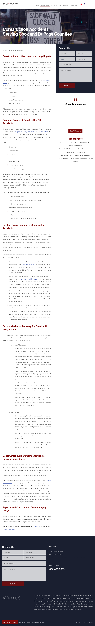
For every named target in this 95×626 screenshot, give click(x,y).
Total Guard (59, 5)
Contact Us (79, 5)
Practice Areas (50, 5)
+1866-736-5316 (80, 557)
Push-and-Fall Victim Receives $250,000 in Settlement (75, 149)
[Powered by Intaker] (79, 622)
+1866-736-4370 (68, 557)
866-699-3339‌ (36, 526)
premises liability (28, 265)
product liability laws (29, 279)
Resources (72, 5)
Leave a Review (10, 622)
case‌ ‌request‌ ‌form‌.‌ (9, 529)
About (43, 5)
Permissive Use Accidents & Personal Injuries (75, 155)
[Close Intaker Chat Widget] (88, 566)
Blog (66, 5)
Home (5, 50)
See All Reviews (75, 131)
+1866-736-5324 (55, 557)
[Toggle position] (84, 566)
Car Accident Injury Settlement (75, 152)
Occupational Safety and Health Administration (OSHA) (31, 132)
